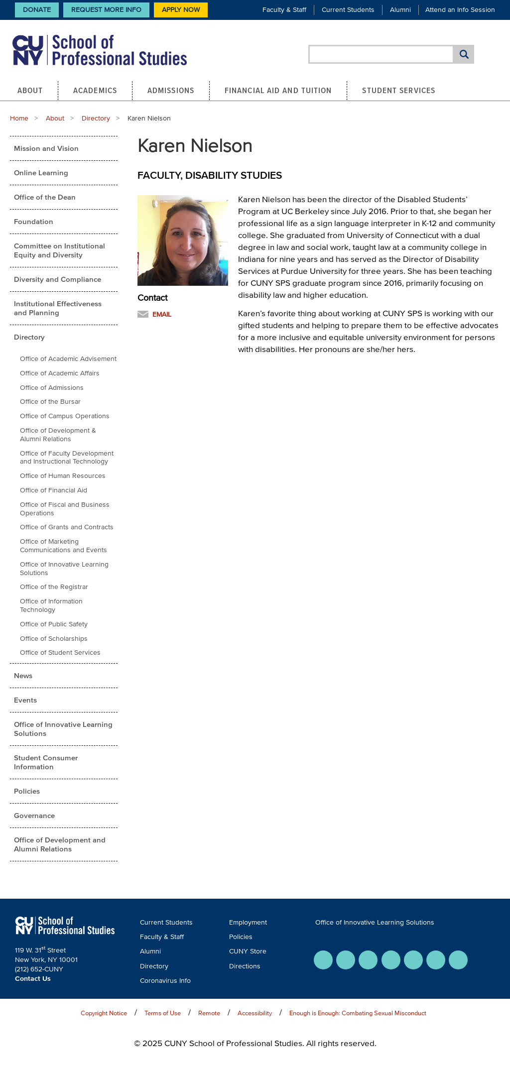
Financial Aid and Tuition (278, 90)
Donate (37, 9)
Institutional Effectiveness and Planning (58, 308)
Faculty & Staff (284, 9)
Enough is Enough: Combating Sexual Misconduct (357, 1013)
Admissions (170, 90)
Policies (27, 791)
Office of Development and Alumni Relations (60, 844)
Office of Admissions (52, 387)
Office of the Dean (45, 197)
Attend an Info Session (460, 9)
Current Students (348, 9)
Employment (248, 922)
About (30, 90)
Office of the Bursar (50, 401)
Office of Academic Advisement (68, 358)
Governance (34, 815)
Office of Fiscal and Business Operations (65, 509)
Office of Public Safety (54, 624)
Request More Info (106, 9)
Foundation (33, 221)
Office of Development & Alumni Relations (58, 435)
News (23, 675)
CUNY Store (247, 951)
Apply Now (181, 9)
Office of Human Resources (63, 475)
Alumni (400, 9)
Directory (96, 118)
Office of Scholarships (54, 638)
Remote (209, 1013)
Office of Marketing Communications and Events (63, 546)
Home (19, 118)
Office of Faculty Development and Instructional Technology (67, 458)
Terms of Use (162, 1013)
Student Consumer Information (46, 762)
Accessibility (255, 1013)
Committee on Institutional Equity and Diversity (59, 250)
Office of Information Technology (51, 605)
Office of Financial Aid (53, 490)
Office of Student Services (60, 652)
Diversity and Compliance (57, 279)
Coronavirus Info (165, 980)
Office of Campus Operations (65, 416)
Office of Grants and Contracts (67, 527)
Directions (244, 966)
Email (161, 314)
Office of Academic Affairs (60, 373)
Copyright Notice (104, 1013)
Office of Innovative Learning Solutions (64, 569)
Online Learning (41, 172)
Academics (95, 90)
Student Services (398, 90)
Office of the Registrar (54, 587)
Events (25, 700)
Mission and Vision (46, 148)
